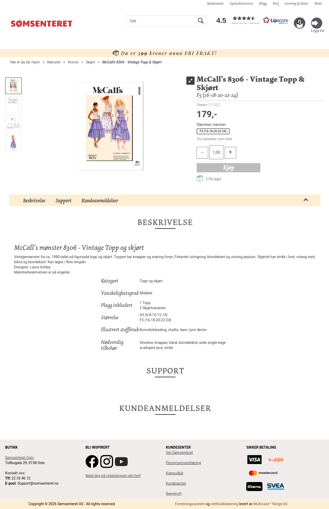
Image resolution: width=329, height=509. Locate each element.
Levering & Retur (296, 3)
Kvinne (73, 62)
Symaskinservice (241, 3)
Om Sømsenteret (179, 452)
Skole (318, 3)
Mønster (54, 62)
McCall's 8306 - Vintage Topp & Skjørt (132, 62)
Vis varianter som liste (214, 139)
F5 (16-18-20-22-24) (213, 131)
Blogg (263, 3)
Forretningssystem (190, 504)
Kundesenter (215, 3)
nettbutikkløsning (224, 504)
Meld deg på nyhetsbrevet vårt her (113, 476)
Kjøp (228, 167)
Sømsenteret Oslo (19, 458)
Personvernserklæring (183, 463)
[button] (252, 20)
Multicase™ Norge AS (270, 504)
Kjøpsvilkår (175, 473)
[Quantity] (216, 152)
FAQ (276, 3)
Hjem (36, 62)
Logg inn (317, 31)
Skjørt (90, 62)
